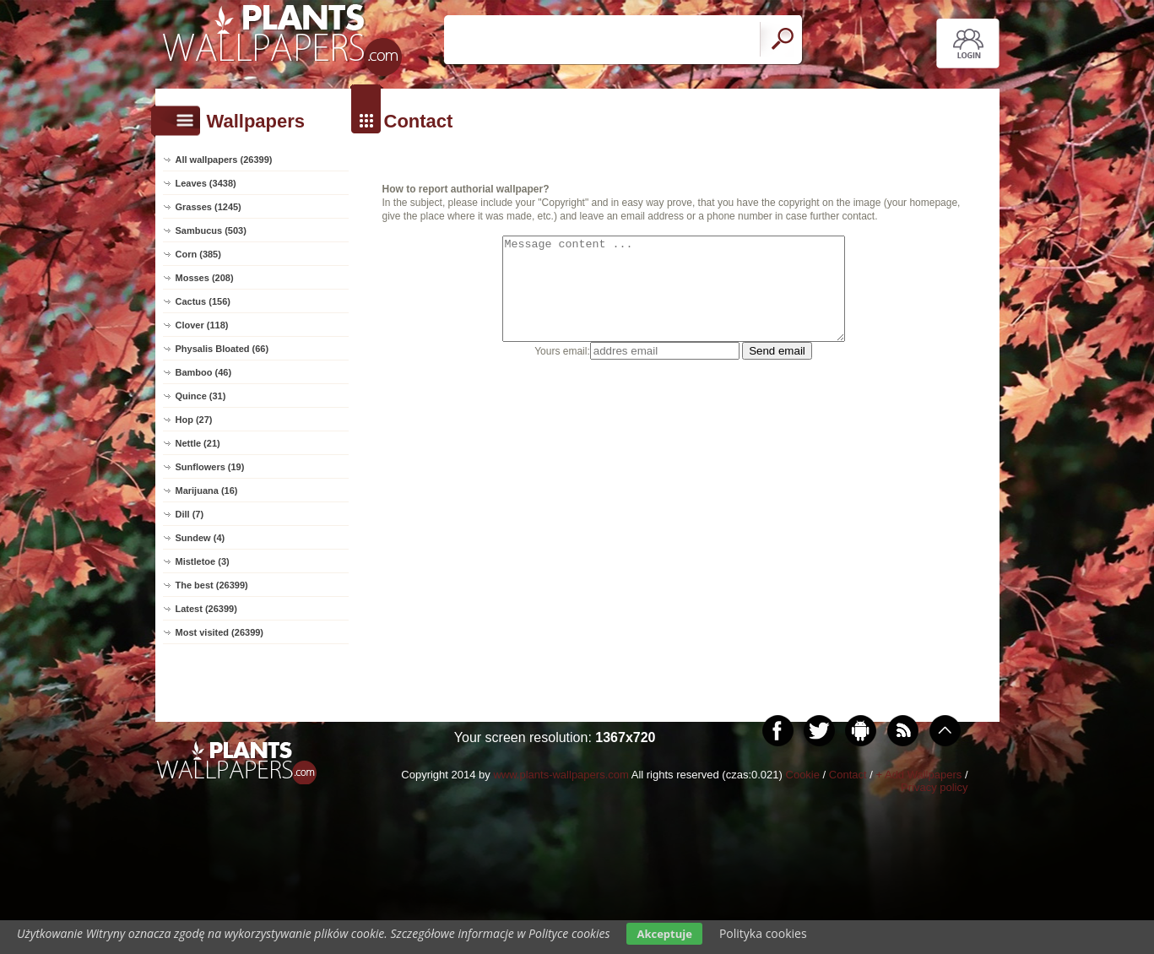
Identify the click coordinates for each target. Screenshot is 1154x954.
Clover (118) (202, 325)
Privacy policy (934, 787)
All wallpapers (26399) (224, 159)
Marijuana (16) (207, 490)
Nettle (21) (198, 443)
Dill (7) (190, 514)
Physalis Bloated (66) (222, 349)
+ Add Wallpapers (918, 774)
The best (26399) (212, 585)
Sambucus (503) (211, 230)
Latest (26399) (206, 609)
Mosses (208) (205, 278)
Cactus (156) (203, 301)
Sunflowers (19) (210, 467)
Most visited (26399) (220, 632)
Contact (848, 774)
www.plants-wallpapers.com (560, 774)
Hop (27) (194, 420)
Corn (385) (198, 254)
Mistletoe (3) (203, 561)
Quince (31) (201, 396)
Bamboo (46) (204, 372)
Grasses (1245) (208, 207)
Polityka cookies (763, 933)
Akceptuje (664, 933)
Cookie (803, 774)
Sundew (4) (200, 538)
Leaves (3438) (206, 183)
